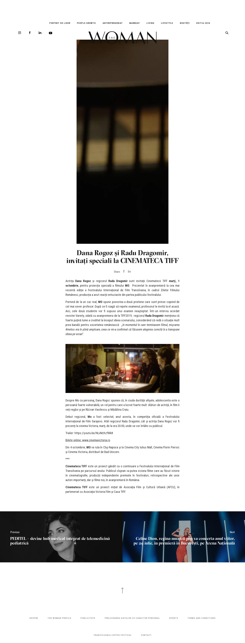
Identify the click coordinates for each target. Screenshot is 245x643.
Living (150, 23)
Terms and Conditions (201, 618)
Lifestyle (167, 23)
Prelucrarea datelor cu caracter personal (132, 618)
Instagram (19, 32)
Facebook (30, 32)
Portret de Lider (59, 23)
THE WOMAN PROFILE (59, 618)
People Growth (86, 23)
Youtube (50, 33)
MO (127, 285)
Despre (33, 618)
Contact (146, 635)
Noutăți (185, 23)
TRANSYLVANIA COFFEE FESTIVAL (112, 635)
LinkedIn (40, 32)
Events (173, 618)
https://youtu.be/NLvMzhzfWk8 (94, 433)
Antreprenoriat (113, 23)
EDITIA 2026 (203, 23)
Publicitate (87, 618)
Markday (134, 23)
